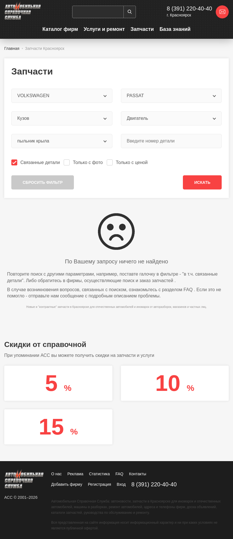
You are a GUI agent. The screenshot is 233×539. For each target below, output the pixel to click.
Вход (121, 484)
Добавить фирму (66, 484)
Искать (202, 182)
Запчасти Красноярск (44, 48)
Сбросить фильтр (43, 182)
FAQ (188, 289)
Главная (11, 48)
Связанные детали (36, 162)
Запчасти (142, 29)
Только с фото (83, 162)
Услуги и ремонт (104, 29)
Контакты (137, 474)
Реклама (75, 474)
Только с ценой (128, 162)
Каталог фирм (60, 29)
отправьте (39, 295)
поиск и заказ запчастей (148, 280)
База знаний (175, 29)
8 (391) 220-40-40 (189, 8)
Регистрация (99, 484)
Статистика (99, 474)
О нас (56, 474)
